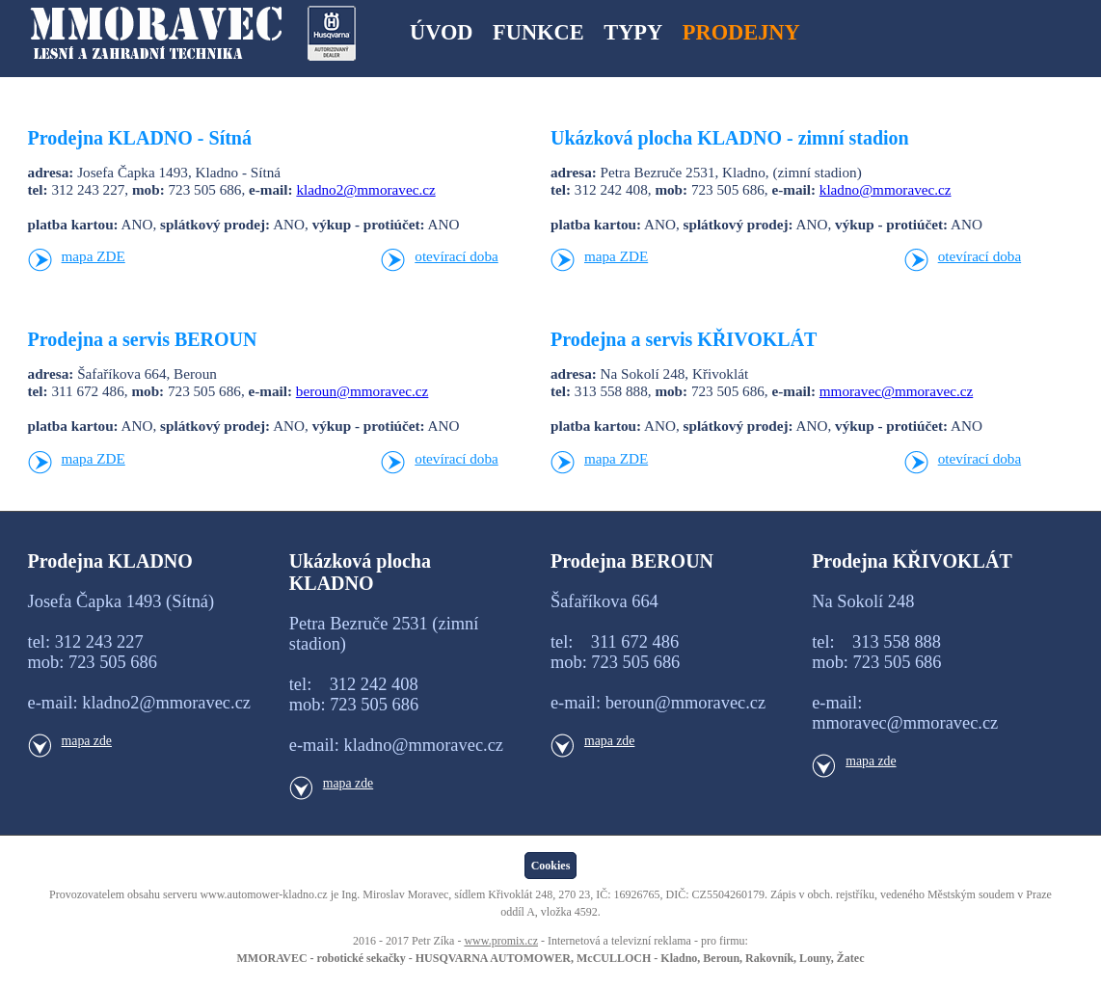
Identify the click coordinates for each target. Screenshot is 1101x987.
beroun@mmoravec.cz (362, 391)
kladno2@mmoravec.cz (365, 189)
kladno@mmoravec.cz (885, 189)
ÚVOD (441, 32)
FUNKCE (538, 32)
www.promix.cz (501, 940)
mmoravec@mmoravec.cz (896, 391)
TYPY (633, 32)
